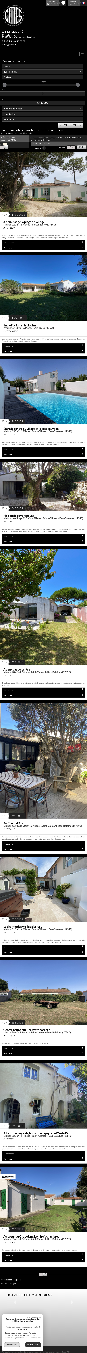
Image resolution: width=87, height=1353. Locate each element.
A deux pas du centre (16, 669)
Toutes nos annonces (52, 1352)
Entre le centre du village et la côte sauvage (31, 428)
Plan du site (6, 1352)
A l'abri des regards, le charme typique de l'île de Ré (35, 1133)
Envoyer (39, 148)
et (2, 99)
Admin (42, 1352)
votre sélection (52, 3)
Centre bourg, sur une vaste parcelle (26, 1030)
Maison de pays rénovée (18, 515)
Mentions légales (16, 1352)
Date (81, 147)
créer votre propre (8, 138)
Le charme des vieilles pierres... (22, 926)
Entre (4, 89)
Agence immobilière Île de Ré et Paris (16, 133)
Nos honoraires (28, 1352)
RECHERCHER (71, 125)
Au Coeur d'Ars (13, 823)
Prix (71, 147)
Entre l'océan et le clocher (19, 325)
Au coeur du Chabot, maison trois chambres (31, 1236)
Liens (36, 1352)
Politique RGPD (66, 1352)
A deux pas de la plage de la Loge (24, 222)
